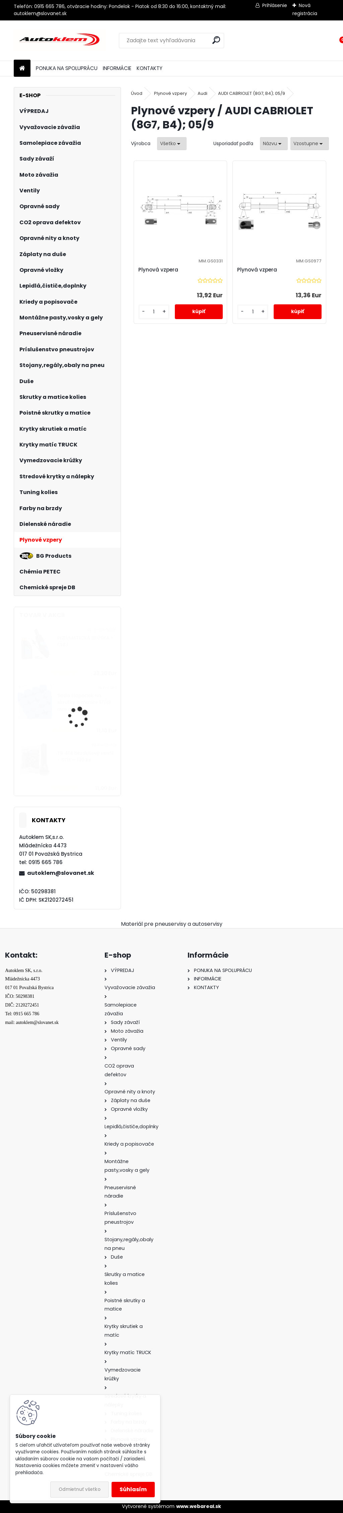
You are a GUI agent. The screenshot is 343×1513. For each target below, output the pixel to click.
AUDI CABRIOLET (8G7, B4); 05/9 (251, 93)
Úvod (136, 93)
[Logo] (60, 40)
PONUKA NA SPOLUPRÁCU (66, 68)
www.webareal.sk (198, 1506)
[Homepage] (22, 68)
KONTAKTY (149, 68)
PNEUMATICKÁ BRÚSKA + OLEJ (85, 641)
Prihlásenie (274, 5)
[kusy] (153, 311)
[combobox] (274, 143)
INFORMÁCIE (117, 68)
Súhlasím (133, 1489)
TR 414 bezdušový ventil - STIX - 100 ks (85, 756)
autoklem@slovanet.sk (60, 873)
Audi (202, 93)
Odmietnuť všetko (79, 1489)
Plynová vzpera (158, 269)
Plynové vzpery (170, 93)
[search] (216, 40)
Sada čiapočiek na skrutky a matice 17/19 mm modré (84, 702)
